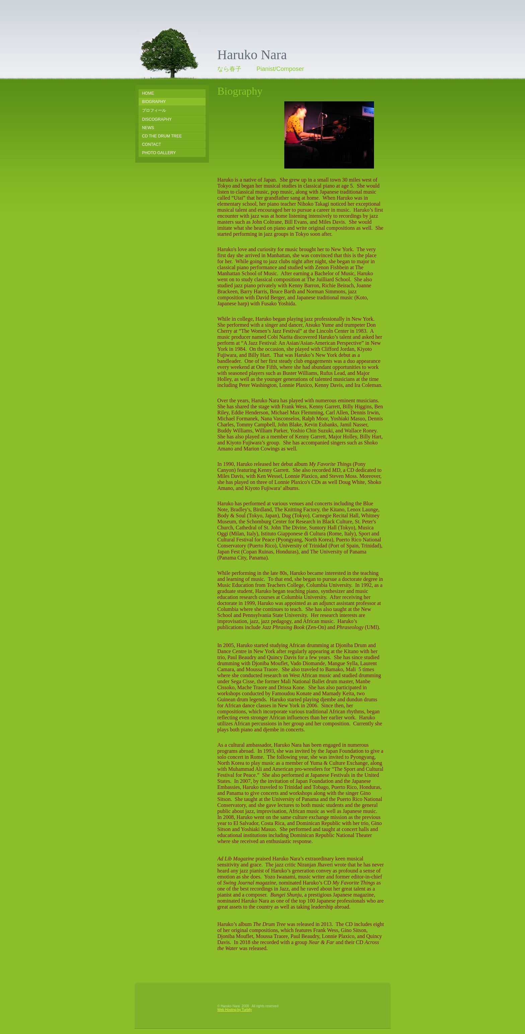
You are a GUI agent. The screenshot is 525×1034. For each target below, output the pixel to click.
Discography (157, 119)
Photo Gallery (159, 152)
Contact (151, 144)
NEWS (148, 127)
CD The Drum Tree (162, 136)
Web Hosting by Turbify (234, 1010)
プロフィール (154, 110)
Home (148, 93)
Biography (154, 101)
